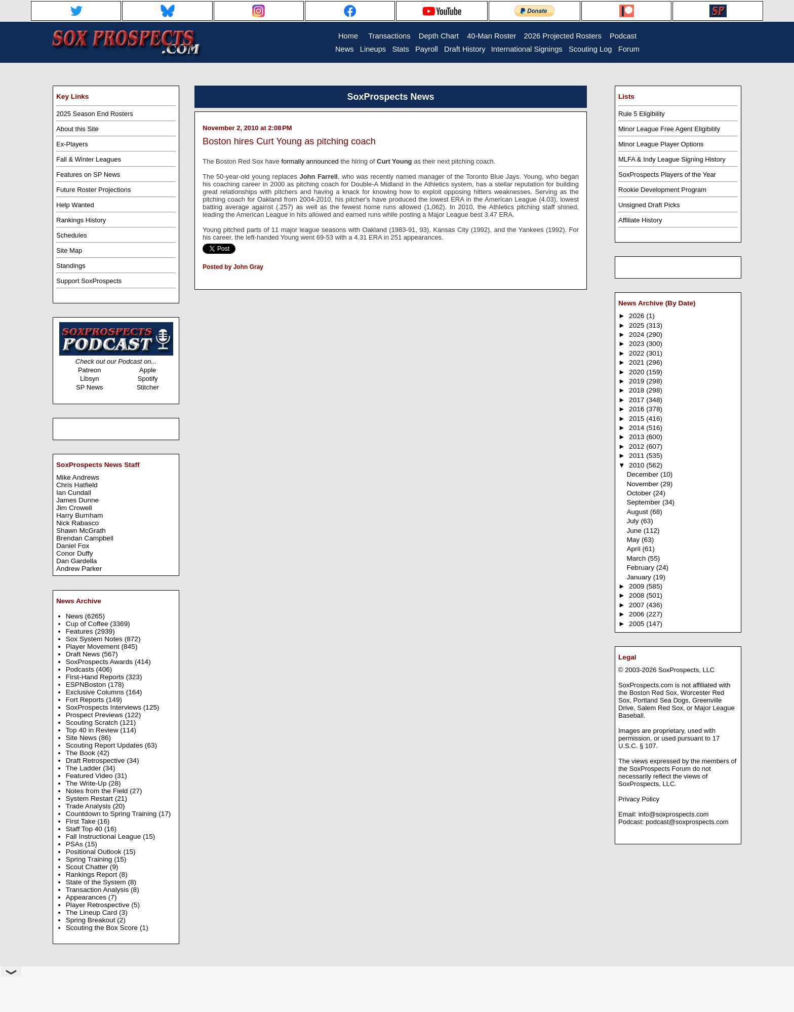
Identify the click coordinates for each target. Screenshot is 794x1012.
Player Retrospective (99, 905)
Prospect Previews (95, 715)
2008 (637, 595)
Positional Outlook (95, 851)
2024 (637, 334)
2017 (637, 400)
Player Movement (94, 646)
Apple (147, 370)
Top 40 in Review (93, 730)
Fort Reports (86, 700)
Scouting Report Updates (105, 745)
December (643, 474)
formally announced (309, 161)
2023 (637, 343)
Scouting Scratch (93, 722)
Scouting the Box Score (103, 927)
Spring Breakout (91, 920)
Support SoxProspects (89, 281)
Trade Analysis (89, 806)
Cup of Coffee (88, 624)
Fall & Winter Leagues (88, 159)
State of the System (97, 882)
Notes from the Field (98, 791)
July (633, 521)
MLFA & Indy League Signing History (672, 159)
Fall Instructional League (104, 836)
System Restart (90, 798)
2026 (637, 316)
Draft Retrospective (96, 760)
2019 (637, 381)
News (75, 616)
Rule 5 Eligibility (641, 114)
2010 (637, 465)
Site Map (69, 250)
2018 (637, 390)
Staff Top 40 (85, 829)
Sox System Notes (95, 639)
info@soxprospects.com (674, 814)
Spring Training (90, 859)
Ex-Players (72, 144)
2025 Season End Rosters (94, 114)
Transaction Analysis (98, 889)
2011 (637, 455)
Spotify (148, 378)
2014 (637, 428)
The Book (81, 753)
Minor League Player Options (660, 144)
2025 (637, 325)
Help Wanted (75, 205)
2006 (637, 614)
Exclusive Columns (96, 692)
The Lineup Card (92, 912)
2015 (637, 418)
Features (80, 631)
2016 (637, 409)
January (639, 577)
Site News (82, 738)
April (634, 549)
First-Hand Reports (96, 677)
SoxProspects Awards (100, 662)
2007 (637, 605)
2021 (637, 362)
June (634, 530)
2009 (637, 586)
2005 (637, 624)
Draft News (84, 654)
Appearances (87, 897)
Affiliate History (640, 220)
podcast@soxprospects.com (687, 822)
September (644, 502)
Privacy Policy (638, 799)
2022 (637, 353)
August (638, 512)
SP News (89, 387)
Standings (71, 265)
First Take (82, 821)
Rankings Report (92, 874)
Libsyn (89, 378)
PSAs (75, 844)
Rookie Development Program (662, 189)
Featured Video (90, 776)
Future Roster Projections (93, 189)
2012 (637, 446)
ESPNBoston (87, 684)
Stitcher (148, 387)
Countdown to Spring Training (112, 814)
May (634, 539)
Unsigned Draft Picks (649, 205)
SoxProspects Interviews (104, 707)
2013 (637, 437)
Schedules (71, 235)
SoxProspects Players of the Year (667, 174)
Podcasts (81, 669)
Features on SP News (88, 174)
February (641, 567)
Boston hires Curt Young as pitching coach (289, 141)
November (643, 484)
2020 (637, 372)
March (637, 558)
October (639, 493)
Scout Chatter (88, 867)
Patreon (89, 370)
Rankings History (81, 220)
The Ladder (84, 768)
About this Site (77, 129)
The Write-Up (87, 783)
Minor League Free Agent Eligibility (669, 129)
